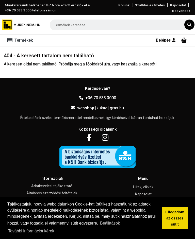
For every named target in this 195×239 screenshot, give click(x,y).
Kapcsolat (178, 5)
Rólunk (123, 5)
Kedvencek (181, 11)
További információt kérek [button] (31, 231)
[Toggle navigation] (21, 40)
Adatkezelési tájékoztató (51, 186)
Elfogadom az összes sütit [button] (174, 218)
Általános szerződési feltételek (51, 193)
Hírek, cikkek (143, 187)
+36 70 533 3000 (97, 97)
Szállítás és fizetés (150, 5)
